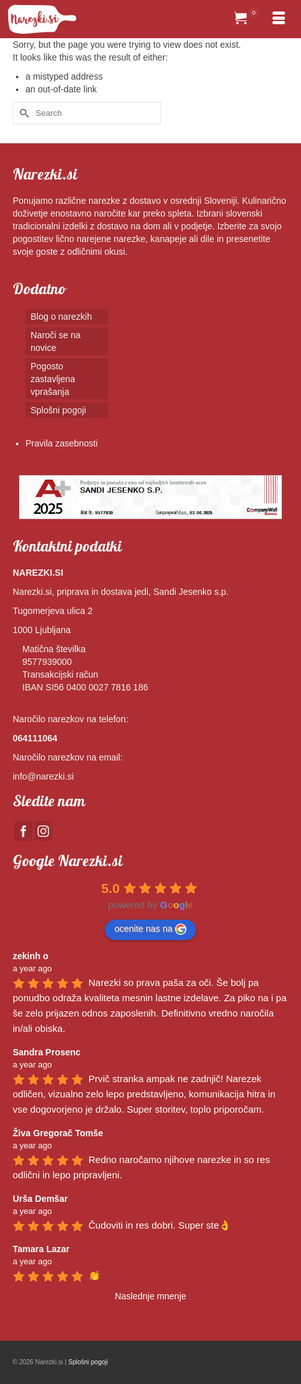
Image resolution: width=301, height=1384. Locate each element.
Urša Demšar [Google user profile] (40, 1199)
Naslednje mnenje (150, 1296)
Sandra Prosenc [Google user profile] (47, 1052)
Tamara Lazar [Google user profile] (41, 1249)
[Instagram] (43, 831)
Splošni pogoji (88, 1362)
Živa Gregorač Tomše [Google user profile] (58, 1133)
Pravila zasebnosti (61, 443)
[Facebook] (23, 831)
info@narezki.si (43, 776)
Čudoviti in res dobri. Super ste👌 (159, 1225)
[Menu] (279, 19)
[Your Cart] (247, 19)
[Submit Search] (22, 113)
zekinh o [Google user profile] (30, 956)
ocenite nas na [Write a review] (150, 929)
